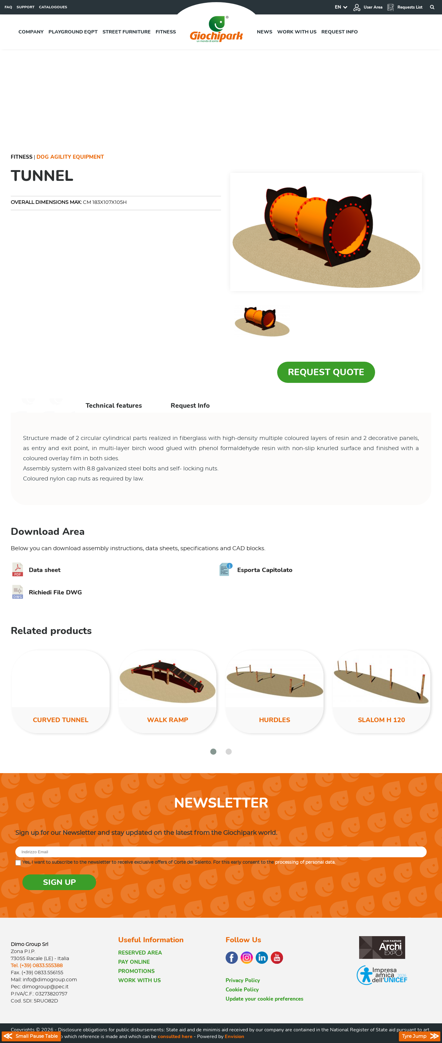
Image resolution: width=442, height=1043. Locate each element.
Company (31, 32)
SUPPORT (26, 7)
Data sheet (35, 570)
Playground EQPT (73, 32)
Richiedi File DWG (46, 592)
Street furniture (127, 32)
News (264, 32)
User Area (367, 7)
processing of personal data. (305, 862)
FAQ (8, 7)
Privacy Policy (243, 980)
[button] (213, 751)
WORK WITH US (139, 980)
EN (338, 7)
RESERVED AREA (140, 952)
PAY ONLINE (134, 962)
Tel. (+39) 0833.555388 (37, 965)
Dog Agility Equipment (70, 157)
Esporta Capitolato (256, 570)
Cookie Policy (242, 989)
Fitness (166, 32)
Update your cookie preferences (264, 998)
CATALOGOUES (53, 7)
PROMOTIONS (136, 971)
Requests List (404, 7)
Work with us (296, 32)
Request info (339, 32)
